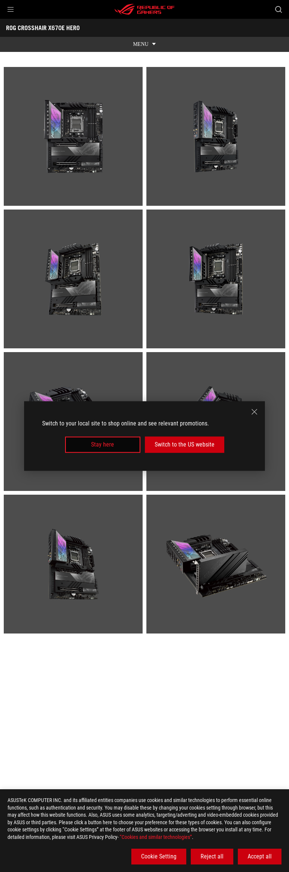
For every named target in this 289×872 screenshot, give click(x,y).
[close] (254, 411)
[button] (10, 9)
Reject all (212, 856)
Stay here (102, 444)
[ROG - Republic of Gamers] (144, 9)
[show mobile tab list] (144, 44)
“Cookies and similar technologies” (156, 837)
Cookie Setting (158, 856)
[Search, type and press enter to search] (278, 9)
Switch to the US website (184, 444)
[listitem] (73, 136)
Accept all (260, 856)
